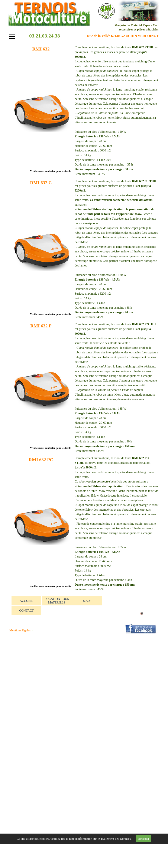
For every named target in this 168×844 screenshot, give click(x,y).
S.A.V (87, 600)
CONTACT (26, 610)
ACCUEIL (26, 600)
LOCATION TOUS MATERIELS (57, 600)
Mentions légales (20, 630)
